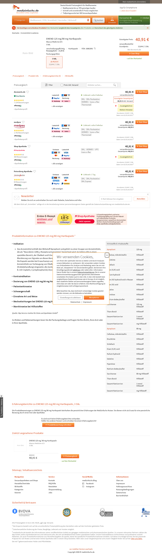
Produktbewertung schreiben (58, 425)
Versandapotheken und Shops (26, 480)
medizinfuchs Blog (89, 480)
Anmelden (112, 20)
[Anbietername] (99, 85)
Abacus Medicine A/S (54, 42)
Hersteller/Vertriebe (22, 483)
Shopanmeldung (55, 489)
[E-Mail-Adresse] (115, 198)
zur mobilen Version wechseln (81, 549)
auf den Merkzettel (69, 461)
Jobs (50, 492)
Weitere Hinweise (126, 110)
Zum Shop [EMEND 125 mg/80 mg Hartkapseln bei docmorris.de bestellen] (141, 92)
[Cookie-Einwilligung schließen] (107, 255)
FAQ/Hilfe (52, 483)
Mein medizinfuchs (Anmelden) (134, 2)
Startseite (15, 33)
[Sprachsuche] (88, 20)
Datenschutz (75, 302)
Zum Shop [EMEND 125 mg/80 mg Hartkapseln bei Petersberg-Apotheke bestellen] (141, 171)
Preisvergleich (18, 76)
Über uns (119, 480)
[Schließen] (148, 28)
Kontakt (51, 480)
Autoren (18, 492)
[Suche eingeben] (57, 20)
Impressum (87, 302)
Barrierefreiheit (122, 495)
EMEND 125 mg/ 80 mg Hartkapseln (43, 441)
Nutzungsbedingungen (125, 489)
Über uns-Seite (136, 538)
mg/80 (61, 38)
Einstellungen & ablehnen (70, 297)
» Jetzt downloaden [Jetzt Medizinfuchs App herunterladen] (128, 10)
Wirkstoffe (69, 76)
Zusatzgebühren (126, 106)
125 (55, 38)
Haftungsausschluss (124, 486)
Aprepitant (111, 249)
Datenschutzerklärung (85, 272)
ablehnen (76, 270)
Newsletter (52, 486)
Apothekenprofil (21, 109)
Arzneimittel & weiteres (29, 33)
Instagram (88, 486)
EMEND (50, 38)
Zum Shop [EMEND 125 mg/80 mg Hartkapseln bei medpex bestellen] (141, 122)
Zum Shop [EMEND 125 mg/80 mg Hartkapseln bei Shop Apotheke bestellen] (141, 146)
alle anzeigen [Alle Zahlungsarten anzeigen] (57, 106)
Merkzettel (124, 17)
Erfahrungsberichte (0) (52, 76)
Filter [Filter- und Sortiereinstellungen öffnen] (49, 85)
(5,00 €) (61, 51)
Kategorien (19, 20)
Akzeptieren (94, 297)
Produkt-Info (34, 76)
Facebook (88, 483)
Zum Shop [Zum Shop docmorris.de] (129, 54)
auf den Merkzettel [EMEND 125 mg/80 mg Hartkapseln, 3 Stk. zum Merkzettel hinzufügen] (134, 58)
